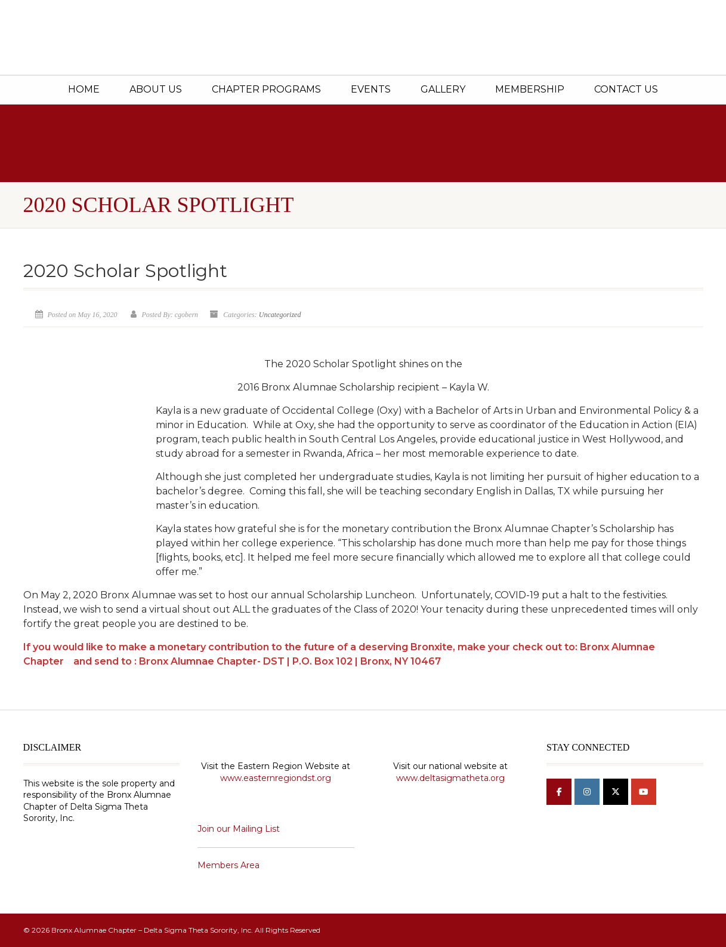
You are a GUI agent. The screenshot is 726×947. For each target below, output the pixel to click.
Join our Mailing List (238, 828)
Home (84, 89)
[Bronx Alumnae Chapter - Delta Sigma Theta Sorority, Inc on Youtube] (643, 792)
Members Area (228, 865)
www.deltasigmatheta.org (450, 778)
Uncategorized (280, 314)
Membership (529, 89)
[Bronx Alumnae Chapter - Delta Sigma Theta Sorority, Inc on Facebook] (558, 792)
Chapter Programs (266, 89)
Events (371, 89)
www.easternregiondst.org (275, 778)
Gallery (443, 89)
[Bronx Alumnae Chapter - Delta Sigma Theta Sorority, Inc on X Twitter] (615, 792)
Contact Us (626, 89)
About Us (155, 89)
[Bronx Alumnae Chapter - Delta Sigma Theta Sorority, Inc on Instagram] (587, 792)
